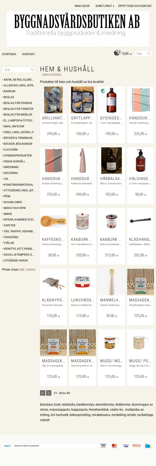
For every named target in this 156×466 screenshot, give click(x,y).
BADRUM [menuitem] (9, 91)
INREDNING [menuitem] (11, 167)
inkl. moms (27, 269)
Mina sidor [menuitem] (82, 6)
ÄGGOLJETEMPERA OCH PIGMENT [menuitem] (20, 254)
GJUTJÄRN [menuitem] (11, 149)
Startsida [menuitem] (9, 54)
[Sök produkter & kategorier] (143, 53)
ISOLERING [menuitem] (11, 173)
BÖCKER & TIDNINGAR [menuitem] (18, 138)
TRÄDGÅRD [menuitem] (11, 237)
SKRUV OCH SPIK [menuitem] (15, 208)
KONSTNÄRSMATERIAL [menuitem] (19, 184)
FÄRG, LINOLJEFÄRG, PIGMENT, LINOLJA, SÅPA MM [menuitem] (20, 132)
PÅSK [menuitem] (7, 196)
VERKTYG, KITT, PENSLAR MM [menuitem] (20, 249)
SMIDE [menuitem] (8, 214)
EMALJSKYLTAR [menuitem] (14, 126)
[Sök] (149, 53)
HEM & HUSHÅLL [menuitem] (14, 161)
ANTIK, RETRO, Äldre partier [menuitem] (20, 79)
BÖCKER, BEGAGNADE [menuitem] (18, 144)
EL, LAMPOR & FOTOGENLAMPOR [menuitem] (20, 120)
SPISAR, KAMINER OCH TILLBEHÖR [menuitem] (20, 219)
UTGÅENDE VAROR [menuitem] (16, 260)
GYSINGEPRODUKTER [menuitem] (18, 155)
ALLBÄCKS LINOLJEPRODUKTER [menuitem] (20, 85)
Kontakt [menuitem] (28, 54)
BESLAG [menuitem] (9, 97)
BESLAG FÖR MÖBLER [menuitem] (18, 114)
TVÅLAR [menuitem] (9, 243)
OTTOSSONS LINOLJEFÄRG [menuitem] (20, 190)
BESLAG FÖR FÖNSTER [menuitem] (18, 109)
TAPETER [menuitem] (9, 225)
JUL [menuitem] (6, 179)
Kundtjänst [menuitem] (104, 6)
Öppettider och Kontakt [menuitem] (135, 6)
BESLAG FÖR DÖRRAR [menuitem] (18, 103)
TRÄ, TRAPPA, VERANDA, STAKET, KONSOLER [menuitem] (20, 231)
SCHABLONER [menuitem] (13, 202)
